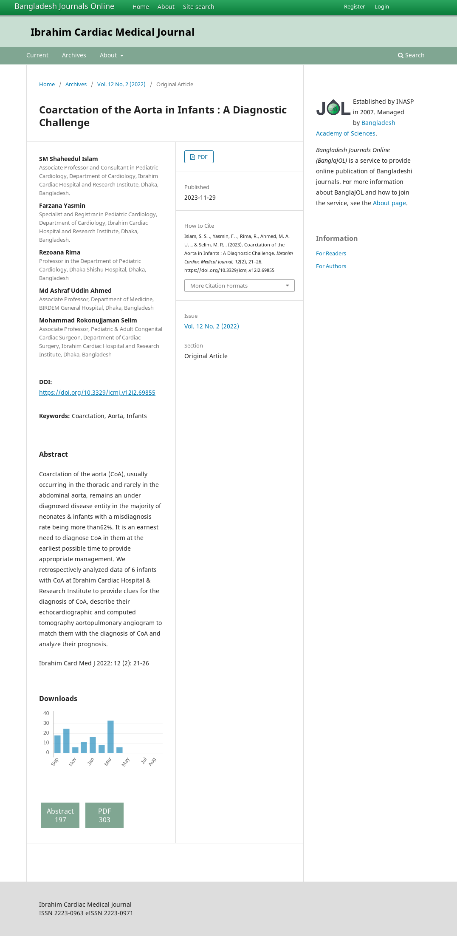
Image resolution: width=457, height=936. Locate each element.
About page (389, 203)
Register (354, 6)
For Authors (331, 266)
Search (411, 55)
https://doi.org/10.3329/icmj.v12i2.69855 (97, 392)
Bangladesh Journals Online (64, 6)
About (166, 7)
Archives (74, 55)
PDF (202, 157)
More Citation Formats (219, 285)
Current (37, 55)
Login (382, 6)
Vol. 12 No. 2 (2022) (121, 84)
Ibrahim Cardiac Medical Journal (113, 32)
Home (141, 7)
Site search (198, 7)
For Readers (331, 253)
